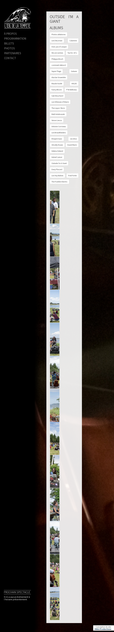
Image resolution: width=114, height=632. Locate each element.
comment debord (59, 65)
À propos (10, 34)
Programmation (15, 38)
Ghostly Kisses (57, 145)
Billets (9, 43)
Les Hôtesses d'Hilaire (60, 102)
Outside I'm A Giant (59, 163)
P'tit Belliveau (71, 89)
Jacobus (73, 138)
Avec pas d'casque (59, 46)
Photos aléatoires (59, 34)
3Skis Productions (103, 629)
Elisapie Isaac (57, 138)
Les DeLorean (57, 40)
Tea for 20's (72, 53)
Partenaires (12, 53)
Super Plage (56, 71)
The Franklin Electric (59, 181)
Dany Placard (57, 169)
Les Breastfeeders (59, 132)
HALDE (74, 83)
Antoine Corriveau (59, 126)
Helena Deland (57, 151)
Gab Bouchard (57, 96)
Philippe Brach (57, 59)
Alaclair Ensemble (59, 77)
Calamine (73, 40)
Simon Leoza (57, 120)
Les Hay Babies (57, 175)
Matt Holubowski (58, 114)
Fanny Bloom (57, 89)
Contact (10, 58)
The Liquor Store (58, 108)
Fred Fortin (72, 175)
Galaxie (74, 71)
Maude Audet (57, 83)
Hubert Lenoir (57, 157)
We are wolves (57, 53)
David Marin (72, 145)
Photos (9, 48)
